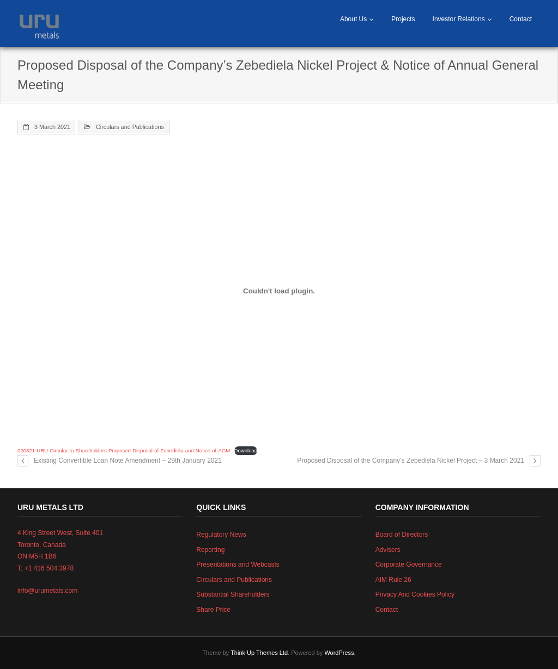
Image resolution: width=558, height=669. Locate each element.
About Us (353, 19)
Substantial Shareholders (232, 594)
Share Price (213, 609)
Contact (521, 19)
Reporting (210, 550)
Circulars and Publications (130, 127)
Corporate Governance (408, 564)
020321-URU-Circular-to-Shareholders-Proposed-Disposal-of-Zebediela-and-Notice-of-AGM (123, 450)
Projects (403, 19)
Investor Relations (459, 19)
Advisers (388, 550)
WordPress (339, 652)
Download (246, 450)
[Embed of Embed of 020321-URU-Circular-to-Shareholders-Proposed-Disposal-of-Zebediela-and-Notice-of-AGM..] (279, 291)
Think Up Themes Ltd (259, 652)
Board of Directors (401, 534)
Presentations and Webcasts (238, 564)
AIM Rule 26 (393, 580)
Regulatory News (221, 534)
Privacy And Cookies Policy (414, 594)
